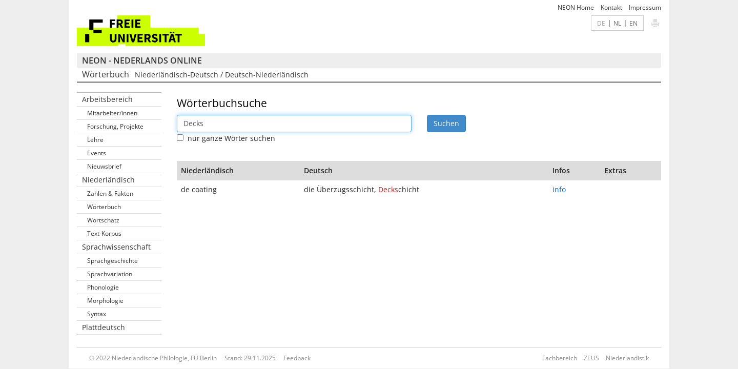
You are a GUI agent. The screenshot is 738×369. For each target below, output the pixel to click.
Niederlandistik (627, 358)
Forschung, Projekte (115, 126)
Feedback (297, 358)
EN (633, 23)
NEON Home (576, 7)
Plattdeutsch (103, 327)
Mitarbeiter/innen (112, 113)
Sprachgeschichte (112, 260)
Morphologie (105, 300)
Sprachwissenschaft (116, 247)
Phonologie (103, 287)
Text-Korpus (104, 233)
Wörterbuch (104, 206)
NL (617, 23)
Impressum (645, 7)
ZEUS (591, 358)
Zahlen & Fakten (110, 193)
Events (96, 153)
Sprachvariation (109, 274)
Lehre (95, 139)
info (559, 189)
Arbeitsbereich (107, 99)
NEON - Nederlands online (142, 60)
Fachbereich (559, 358)
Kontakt (611, 7)
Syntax (96, 314)
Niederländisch (108, 179)
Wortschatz (103, 220)
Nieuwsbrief (104, 166)
